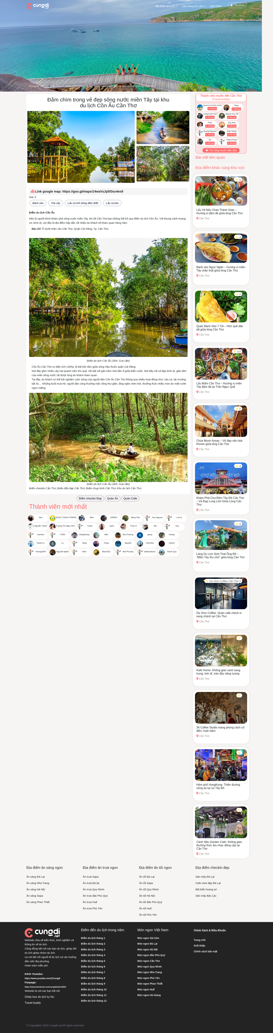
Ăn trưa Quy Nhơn (93, 889)
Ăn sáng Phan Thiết (37, 902)
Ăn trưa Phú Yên (92, 908)
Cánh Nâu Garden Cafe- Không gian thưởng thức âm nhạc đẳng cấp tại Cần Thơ (219, 845)
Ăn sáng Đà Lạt (35, 876)
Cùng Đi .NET (37, 86)
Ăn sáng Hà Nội (35, 889)
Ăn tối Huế (145, 908)
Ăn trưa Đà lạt (91, 883)
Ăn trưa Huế (90, 902)
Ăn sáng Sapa (34, 895)
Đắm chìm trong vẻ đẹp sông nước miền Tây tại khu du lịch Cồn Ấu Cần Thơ (111, 86)
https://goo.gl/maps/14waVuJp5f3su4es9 (92, 191)
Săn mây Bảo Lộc (206, 895)
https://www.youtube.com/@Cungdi (42, 978)
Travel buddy (33, 1002)
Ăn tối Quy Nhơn (149, 889)
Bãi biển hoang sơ (206, 889)
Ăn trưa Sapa (90, 876)
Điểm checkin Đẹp (90, 498)
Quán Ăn (112, 498)
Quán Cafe (130, 498)
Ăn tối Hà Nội (147, 895)
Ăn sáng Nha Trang (37, 883)
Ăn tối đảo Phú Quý (150, 902)
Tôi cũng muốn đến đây (221, 150)
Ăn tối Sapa (146, 883)
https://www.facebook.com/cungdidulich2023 (45, 987)
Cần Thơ (56, 86)
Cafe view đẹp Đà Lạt (208, 883)
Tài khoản (237, 5)
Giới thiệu (215, 6)
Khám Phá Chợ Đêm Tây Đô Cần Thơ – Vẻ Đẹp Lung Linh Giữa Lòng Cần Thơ (220, 501)
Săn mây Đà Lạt (205, 876)
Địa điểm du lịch (165, 6)
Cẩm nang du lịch (192, 6)
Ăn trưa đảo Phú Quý (95, 895)
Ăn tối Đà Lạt (146, 876)
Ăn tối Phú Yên (148, 914)
